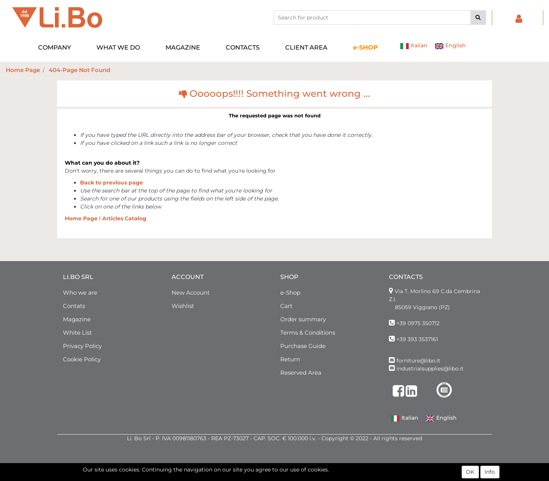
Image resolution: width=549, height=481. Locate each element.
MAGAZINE (182, 47)
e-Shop (290, 292)
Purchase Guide (303, 346)
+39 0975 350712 (418, 323)
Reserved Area (300, 372)
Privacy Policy (82, 346)
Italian (413, 46)
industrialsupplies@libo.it (430, 368)
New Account (191, 292)
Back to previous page (111, 182)
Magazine (77, 319)
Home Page (23, 70)
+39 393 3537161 (417, 339)
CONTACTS (243, 47)
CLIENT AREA (306, 47)
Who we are (80, 292)
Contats (74, 305)
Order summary (303, 319)
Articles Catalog (124, 218)
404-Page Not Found (79, 70)
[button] (478, 17)
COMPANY (54, 47)
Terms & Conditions (307, 332)
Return (290, 359)
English (450, 46)
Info (490, 472)
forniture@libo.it (418, 360)
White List (77, 332)
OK (470, 472)
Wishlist (183, 305)
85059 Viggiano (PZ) (422, 307)
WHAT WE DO (118, 47)
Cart (286, 305)
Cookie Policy (82, 359)
